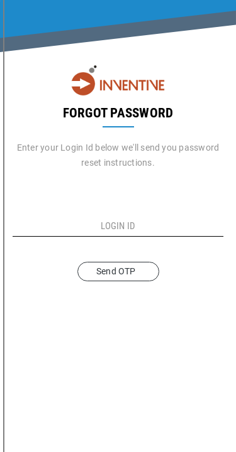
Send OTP (118, 271)
